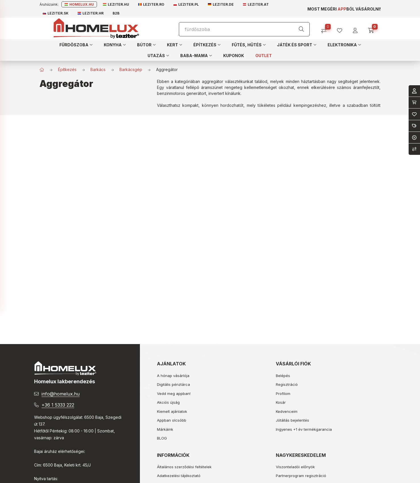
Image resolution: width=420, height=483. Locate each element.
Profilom (283, 393)
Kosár (281, 402)
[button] (76, 44)
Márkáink (165, 429)
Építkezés (67, 69)
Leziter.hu (116, 4)
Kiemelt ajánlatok (172, 411)
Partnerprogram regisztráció (301, 475)
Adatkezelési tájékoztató (178, 475)
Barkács (97, 69)
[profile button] (342, 29)
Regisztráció (287, 384)
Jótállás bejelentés (292, 420)
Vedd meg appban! (174, 393)
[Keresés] (301, 29)
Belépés (283, 375)
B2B (116, 13)
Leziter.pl (186, 4)
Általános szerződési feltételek (184, 467)
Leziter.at (256, 4)
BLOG (162, 438)
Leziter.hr (91, 13)
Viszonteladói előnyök (295, 467)
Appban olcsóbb (171, 420)
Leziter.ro (151, 4)
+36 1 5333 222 (58, 405)
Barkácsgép (130, 69)
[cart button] (373, 29)
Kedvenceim (286, 411)
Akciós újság (168, 402)
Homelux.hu (79, 4)
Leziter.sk (56, 13)
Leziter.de (221, 4)
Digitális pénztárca (173, 384)
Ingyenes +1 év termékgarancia (304, 429)
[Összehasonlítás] (326, 29)
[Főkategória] (42, 69)
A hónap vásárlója (173, 375)
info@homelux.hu (61, 394)
